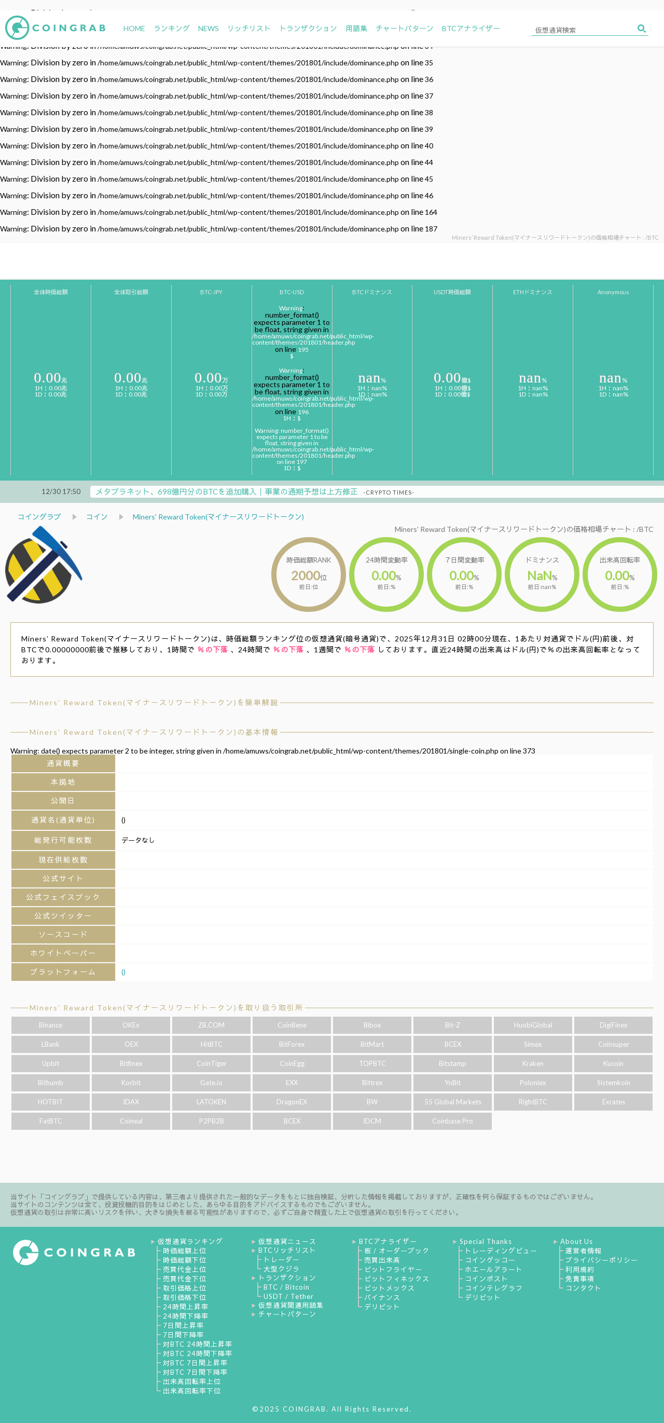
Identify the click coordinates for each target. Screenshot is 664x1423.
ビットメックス (389, 1288)
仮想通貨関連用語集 (291, 1305)
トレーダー (282, 1259)
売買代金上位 (184, 1269)
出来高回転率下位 (192, 1391)
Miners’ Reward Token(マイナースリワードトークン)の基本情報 (154, 732)
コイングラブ (39, 516)
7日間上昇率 (183, 1325)
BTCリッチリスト (287, 1250)
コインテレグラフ (494, 1288)
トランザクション (287, 1278)
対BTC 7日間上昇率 (195, 1363)
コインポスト (486, 1279)
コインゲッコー (490, 1260)
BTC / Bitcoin (287, 1287)
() (123, 971)
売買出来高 (382, 1260)
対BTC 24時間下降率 (197, 1353)
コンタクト (583, 1288)
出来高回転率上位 (192, 1381)
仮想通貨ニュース (287, 1241)
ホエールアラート (494, 1269)
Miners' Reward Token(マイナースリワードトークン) (218, 516)
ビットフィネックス (397, 1279)
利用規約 (579, 1269)
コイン (97, 516)
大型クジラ (282, 1269)
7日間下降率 (183, 1335)
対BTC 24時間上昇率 (197, 1344)
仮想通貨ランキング (190, 1241)
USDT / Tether (289, 1296)
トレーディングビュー (501, 1251)
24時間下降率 (186, 1316)
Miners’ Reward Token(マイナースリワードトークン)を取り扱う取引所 (166, 1007)
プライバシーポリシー (601, 1260)
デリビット (382, 1307)
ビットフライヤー (393, 1269)
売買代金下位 (184, 1279)
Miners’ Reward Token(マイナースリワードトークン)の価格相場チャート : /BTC (524, 529)
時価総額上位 (184, 1251)
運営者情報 (583, 1251)
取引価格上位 (184, 1288)
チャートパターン (287, 1314)
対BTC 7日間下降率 (195, 1372)
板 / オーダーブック (397, 1251)
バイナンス (382, 1297)
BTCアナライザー (388, 1241)
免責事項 (579, 1279)
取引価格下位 (184, 1297)
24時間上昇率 (186, 1307)
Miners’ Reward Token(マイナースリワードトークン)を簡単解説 (154, 702)
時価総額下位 (184, 1260)
